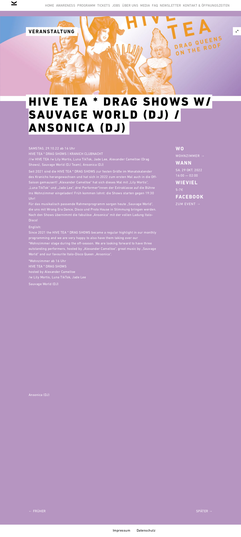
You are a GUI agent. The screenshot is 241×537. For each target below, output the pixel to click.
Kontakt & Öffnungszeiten (204, 24)
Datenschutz (146, 530)
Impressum (121, 530)
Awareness (81, 8)
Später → (204, 511)
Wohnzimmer (188, 156)
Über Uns (164, 8)
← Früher (37, 511)
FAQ (197, 8)
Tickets (128, 8)
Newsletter (216, 8)
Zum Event (186, 204)
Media (183, 8)
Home (61, 8)
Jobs (145, 8)
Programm (107, 8)
